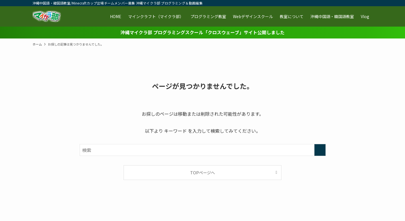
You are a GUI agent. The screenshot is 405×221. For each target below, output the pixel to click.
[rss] (354, 3)
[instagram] (332, 3)
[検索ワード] (203, 150)
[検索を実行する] (320, 150)
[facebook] (317, 3)
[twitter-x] (324, 3)
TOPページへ (202, 172)
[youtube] (347, 3)
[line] (339, 3)
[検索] (369, 3)
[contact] (361, 3)
